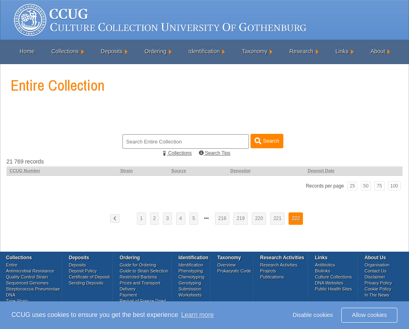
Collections (64, 51)
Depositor (241, 170)
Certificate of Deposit (89, 277)
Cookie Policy (378, 289)
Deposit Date (321, 170)
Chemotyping (191, 277)
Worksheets (190, 295)
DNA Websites (329, 283)
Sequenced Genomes (27, 283)
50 (366, 186)
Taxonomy (254, 51)
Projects (268, 270)
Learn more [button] (197, 314)
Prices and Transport (140, 283)
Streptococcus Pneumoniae (33, 289)
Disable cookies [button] (313, 315)
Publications (272, 277)
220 (259, 218)
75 (379, 186)
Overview (226, 264)
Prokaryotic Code (234, 270)
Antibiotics (325, 264)
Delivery (128, 289)
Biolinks (322, 270)
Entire (12, 264)
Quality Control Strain (27, 277)
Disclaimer (375, 277)
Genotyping (189, 283)
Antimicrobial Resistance (30, 270)
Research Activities (278, 264)
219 (241, 218)
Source (178, 170)
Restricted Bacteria (138, 277)
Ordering (155, 51)
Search (267, 141)
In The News (377, 295)
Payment (128, 295)
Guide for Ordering (138, 264)
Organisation (377, 264)
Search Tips (215, 153)
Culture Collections (333, 277)
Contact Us (375, 270)
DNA (10, 295)
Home (27, 51)
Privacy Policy (378, 283)
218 (222, 218)
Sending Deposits (86, 283)
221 (277, 218)
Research (301, 51)
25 (352, 186)
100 (394, 186)
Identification (204, 51)
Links (342, 51)
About (378, 51)
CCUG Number (25, 170)
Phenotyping (190, 270)
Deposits (111, 51)
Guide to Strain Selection (144, 270)
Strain (126, 170)
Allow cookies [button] (369, 315)
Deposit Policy (83, 270)
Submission (189, 289)
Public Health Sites (333, 289)
